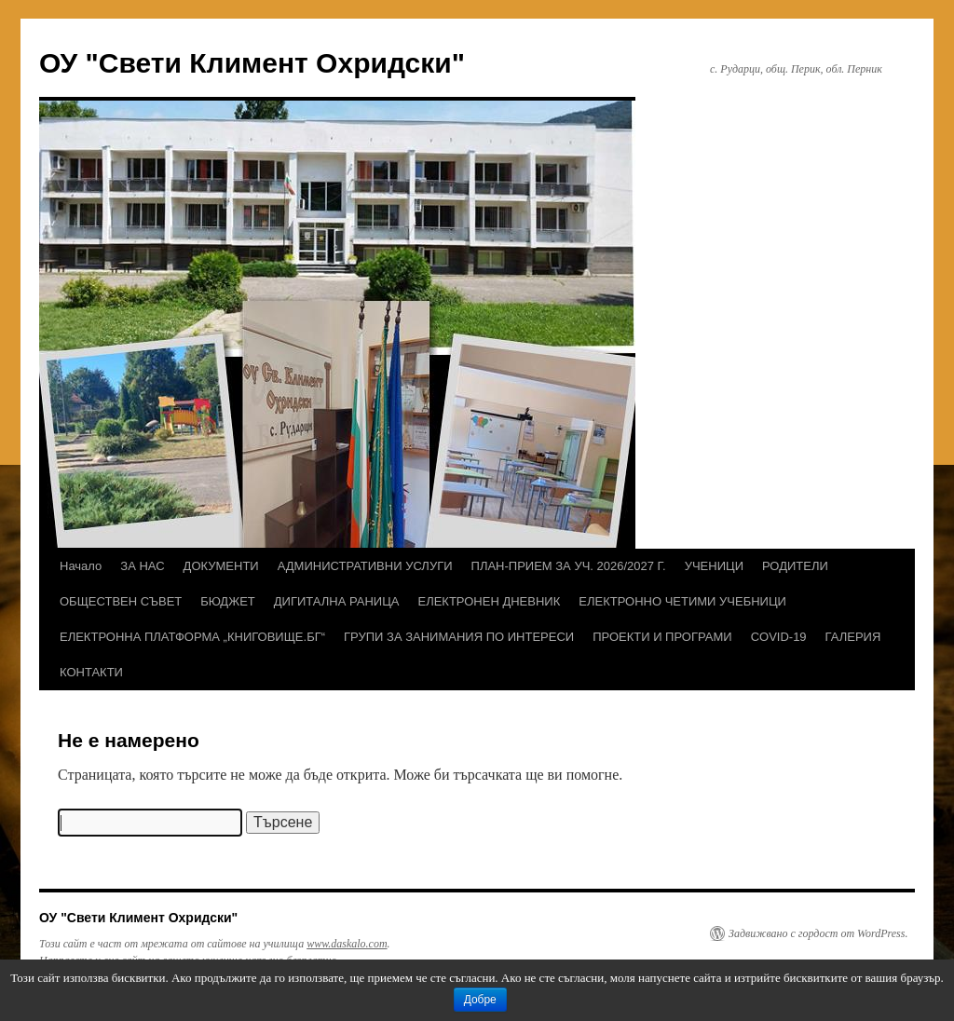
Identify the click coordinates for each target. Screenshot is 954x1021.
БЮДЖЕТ (227, 601)
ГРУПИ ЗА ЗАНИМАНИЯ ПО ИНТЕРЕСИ (459, 637)
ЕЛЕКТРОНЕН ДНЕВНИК (488, 601)
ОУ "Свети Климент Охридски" (252, 63)
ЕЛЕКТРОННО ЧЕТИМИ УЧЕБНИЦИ (682, 601)
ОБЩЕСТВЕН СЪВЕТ (121, 601)
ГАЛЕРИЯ (853, 637)
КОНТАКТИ (91, 672)
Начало (81, 566)
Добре (480, 999)
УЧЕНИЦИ (714, 566)
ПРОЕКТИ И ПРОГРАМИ (662, 637)
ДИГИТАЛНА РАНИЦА (337, 601)
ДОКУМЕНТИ (221, 566)
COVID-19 (779, 637)
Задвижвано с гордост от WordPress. (818, 933)
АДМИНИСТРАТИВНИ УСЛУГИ (365, 566)
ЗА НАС (142, 566)
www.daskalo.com (347, 943)
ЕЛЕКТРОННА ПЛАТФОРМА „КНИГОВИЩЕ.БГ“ (192, 637)
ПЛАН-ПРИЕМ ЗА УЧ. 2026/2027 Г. (568, 566)
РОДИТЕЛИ (795, 566)
